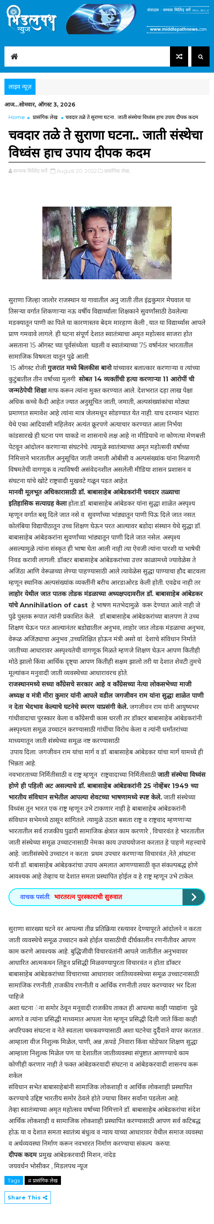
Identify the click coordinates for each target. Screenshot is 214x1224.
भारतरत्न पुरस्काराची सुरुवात (88, 897)
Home (16, 117)
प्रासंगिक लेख (45, 117)
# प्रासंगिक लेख (43, 1180)
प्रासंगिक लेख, (117, 170)
